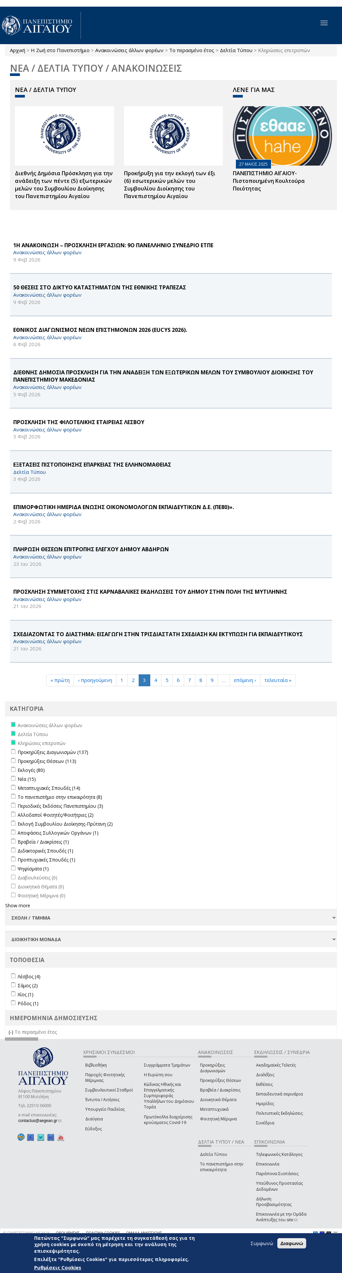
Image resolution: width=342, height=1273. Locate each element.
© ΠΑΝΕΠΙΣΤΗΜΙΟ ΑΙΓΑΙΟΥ (26, 1232)
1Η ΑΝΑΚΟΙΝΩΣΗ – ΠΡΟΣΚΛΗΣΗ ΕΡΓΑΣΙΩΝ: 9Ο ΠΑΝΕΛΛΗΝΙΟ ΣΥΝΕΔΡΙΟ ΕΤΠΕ (113, 245)
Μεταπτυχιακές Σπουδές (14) (49, 788)
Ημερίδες (265, 1103)
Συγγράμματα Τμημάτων (167, 1065)
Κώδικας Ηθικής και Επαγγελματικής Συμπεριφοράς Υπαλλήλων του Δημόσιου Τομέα (169, 1096)
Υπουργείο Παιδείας (105, 1109)
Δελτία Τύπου (236, 50)
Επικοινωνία (267, 1164)
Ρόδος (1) (28, 1003)
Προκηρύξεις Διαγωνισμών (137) (53, 752)
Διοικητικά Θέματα (218, 1099)
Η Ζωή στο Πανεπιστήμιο (60, 50)
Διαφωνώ (291, 1243)
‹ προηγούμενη (95, 680)
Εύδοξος (93, 1129)
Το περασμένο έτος (191, 50)
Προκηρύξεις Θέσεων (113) (47, 761)
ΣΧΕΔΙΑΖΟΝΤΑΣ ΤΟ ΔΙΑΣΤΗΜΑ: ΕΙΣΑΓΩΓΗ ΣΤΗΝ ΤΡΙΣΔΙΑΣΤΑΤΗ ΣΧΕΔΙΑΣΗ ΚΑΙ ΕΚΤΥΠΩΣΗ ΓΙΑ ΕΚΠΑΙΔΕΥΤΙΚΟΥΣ (158, 634)
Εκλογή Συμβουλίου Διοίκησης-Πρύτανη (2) (65, 824)
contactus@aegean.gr (39, 1120)
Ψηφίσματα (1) (33, 868)
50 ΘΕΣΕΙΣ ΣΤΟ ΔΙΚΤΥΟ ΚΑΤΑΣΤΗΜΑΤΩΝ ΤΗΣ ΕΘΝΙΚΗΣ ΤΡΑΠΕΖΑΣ (99, 287)
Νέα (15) (27, 779)
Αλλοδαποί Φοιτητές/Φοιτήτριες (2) (56, 815)
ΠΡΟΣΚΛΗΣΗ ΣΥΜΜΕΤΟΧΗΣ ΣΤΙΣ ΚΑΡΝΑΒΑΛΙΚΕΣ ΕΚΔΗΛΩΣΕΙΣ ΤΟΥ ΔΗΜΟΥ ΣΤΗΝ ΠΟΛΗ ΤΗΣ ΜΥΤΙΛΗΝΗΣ (150, 591)
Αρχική (17, 50)
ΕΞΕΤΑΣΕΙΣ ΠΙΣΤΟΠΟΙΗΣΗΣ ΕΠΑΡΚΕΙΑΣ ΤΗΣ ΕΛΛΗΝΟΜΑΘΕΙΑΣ (92, 464)
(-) (12, 1032)
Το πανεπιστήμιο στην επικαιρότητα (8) (60, 797)
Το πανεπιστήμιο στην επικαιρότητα (221, 1166)
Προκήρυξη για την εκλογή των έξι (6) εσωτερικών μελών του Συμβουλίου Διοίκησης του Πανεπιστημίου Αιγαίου (169, 185)
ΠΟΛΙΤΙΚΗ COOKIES (103, 1232)
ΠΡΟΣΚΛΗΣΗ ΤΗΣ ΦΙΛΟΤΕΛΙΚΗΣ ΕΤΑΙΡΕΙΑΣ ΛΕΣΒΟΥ (78, 422)
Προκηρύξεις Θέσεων (220, 1080)
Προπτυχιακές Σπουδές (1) (46, 860)
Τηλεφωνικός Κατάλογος (279, 1154)
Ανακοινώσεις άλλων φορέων (129, 50)
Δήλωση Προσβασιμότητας (274, 1201)
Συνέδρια (265, 1123)
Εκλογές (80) (31, 770)
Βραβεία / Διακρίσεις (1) (43, 842)
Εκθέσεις (264, 1084)
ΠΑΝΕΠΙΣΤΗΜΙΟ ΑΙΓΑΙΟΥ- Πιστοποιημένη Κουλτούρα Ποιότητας (269, 181)
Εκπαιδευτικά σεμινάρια (279, 1094)
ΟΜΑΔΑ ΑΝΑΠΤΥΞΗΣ (144, 1232)
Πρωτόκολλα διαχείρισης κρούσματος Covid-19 (168, 1119)
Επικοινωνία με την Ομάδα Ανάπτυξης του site (281, 1217)
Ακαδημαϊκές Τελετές (276, 1065)
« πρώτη (60, 680)
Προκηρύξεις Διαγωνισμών (212, 1068)
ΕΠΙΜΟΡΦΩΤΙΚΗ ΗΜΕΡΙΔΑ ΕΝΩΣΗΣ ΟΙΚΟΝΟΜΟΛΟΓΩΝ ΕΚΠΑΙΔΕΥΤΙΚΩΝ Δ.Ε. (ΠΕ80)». (123, 507)
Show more (17, 905)
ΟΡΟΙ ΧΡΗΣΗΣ (68, 1232)
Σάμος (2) (28, 985)
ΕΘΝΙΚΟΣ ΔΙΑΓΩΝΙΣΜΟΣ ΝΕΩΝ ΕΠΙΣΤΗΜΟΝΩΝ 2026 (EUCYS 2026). (100, 330)
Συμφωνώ (261, 1243)
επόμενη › (245, 680)
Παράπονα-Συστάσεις (277, 1173)
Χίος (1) (26, 994)
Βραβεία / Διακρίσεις (220, 1090)
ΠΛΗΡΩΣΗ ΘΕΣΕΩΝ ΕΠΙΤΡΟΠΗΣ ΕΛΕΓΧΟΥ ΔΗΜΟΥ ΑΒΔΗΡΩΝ (91, 549)
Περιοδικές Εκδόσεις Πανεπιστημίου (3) (60, 806)
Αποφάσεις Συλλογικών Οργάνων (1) (58, 833)
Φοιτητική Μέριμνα (218, 1119)
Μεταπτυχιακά (214, 1109)
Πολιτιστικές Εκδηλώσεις (279, 1113)
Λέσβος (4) (29, 976)
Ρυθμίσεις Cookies (57, 1267)
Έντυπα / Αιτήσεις (102, 1099)
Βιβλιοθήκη (96, 1065)
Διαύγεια (94, 1119)
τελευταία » (278, 680)
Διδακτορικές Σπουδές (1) (45, 851)
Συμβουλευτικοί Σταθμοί (109, 1090)
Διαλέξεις (265, 1075)
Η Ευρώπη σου (158, 1075)
